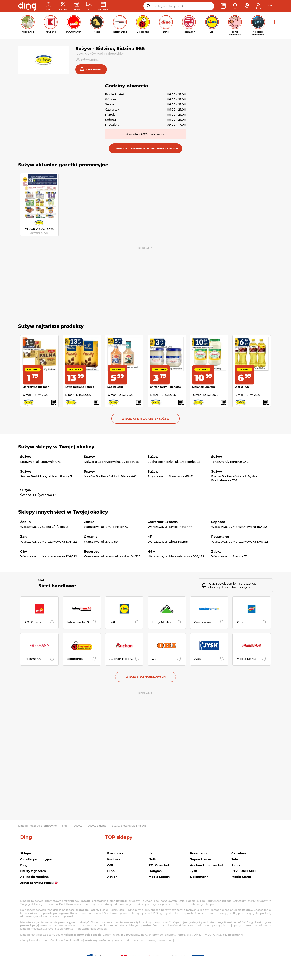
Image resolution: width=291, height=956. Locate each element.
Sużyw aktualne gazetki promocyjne (63, 165)
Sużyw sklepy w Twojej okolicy (56, 447)
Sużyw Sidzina (97, 825)
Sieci (41, 580)
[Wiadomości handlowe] (89, 6)
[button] (223, 6)
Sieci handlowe (57, 586)
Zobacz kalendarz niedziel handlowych (145, 148)
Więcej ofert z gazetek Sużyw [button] (146, 419)
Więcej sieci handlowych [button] (145, 677)
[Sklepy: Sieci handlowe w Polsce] (77, 6)
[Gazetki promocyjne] (48, 6)
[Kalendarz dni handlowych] (103, 6)
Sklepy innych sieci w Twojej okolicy (63, 512)
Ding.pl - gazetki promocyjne (37, 825)
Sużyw (78, 825)
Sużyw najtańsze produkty (51, 327)
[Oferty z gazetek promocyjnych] (63, 6)
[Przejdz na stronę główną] (27, 6)
